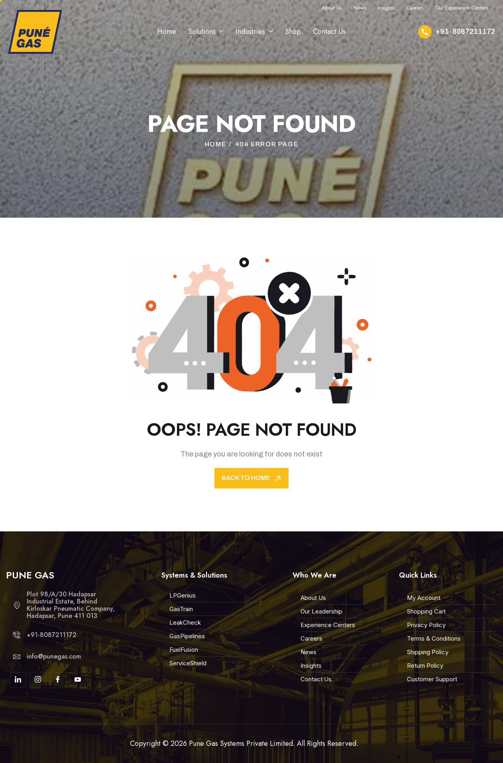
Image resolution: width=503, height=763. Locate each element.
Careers (414, 8)
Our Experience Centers (461, 8)
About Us (332, 8)
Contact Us (329, 31)
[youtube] (78, 680)
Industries (254, 31)
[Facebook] (58, 680)
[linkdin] (18, 680)
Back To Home (252, 478)
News (360, 8)
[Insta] (38, 680)
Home (166, 31)
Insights (386, 8)
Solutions (206, 31)
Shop (293, 31)
